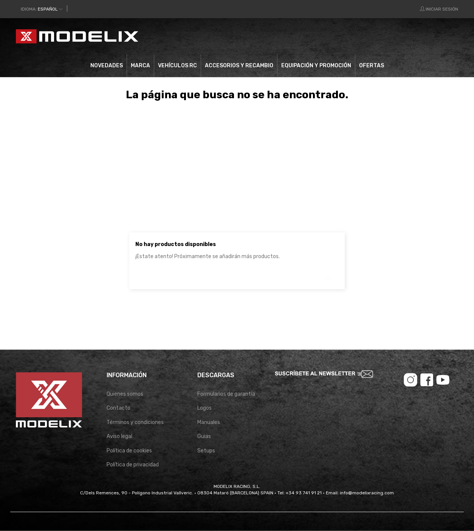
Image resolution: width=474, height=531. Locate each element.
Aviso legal (119, 436)
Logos (204, 408)
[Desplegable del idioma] (41, 9)
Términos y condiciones (135, 422)
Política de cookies (129, 450)
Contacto (118, 408)
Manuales (208, 422)
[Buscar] (252, 36)
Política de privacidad (133, 464)
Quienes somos (125, 394)
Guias (204, 436)
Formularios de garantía (226, 394)
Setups (206, 450)
